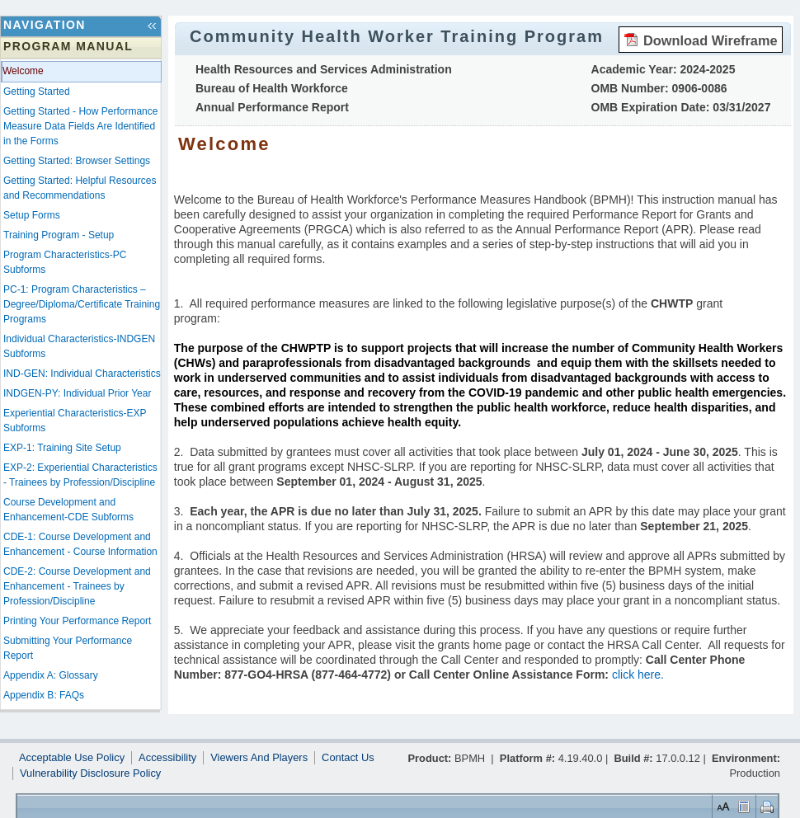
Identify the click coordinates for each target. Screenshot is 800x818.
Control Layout (742, 806)
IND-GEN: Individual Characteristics (82, 373)
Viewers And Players (259, 758)
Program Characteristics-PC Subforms (64, 262)
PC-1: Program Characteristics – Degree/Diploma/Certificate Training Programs (81, 304)
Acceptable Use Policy (72, 758)
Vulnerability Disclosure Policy (90, 773)
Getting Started (36, 91)
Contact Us (348, 758)
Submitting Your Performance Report (67, 648)
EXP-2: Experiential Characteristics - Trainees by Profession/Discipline (80, 475)
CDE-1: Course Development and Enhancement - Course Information (80, 544)
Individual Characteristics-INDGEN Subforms (79, 346)
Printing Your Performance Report (77, 621)
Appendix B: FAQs (43, 695)
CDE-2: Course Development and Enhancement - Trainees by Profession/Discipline (77, 586)
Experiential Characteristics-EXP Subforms (74, 420)
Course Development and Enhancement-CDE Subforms (68, 509)
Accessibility (167, 758)
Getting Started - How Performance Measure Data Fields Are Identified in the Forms (80, 126)
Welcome (23, 71)
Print (765, 806)
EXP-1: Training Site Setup (62, 448)
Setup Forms (31, 215)
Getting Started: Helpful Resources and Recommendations (79, 188)
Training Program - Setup (58, 235)
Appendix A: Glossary (50, 675)
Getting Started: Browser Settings (76, 161)
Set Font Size (722, 806)
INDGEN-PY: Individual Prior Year (77, 393)
